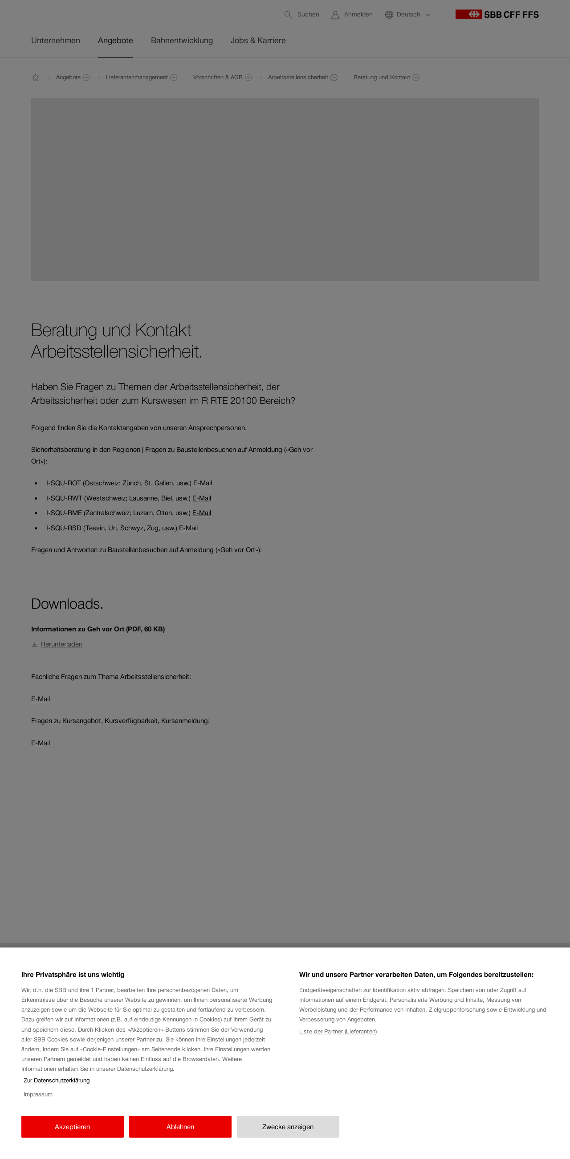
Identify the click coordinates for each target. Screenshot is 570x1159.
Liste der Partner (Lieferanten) (338, 1037)
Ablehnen (180, 1133)
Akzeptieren (72, 1133)
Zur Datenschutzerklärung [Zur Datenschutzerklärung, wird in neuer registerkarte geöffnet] (57, 1086)
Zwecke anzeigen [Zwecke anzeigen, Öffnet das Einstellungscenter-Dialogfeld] (288, 1133)
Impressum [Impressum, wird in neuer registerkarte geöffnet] (38, 1100)
